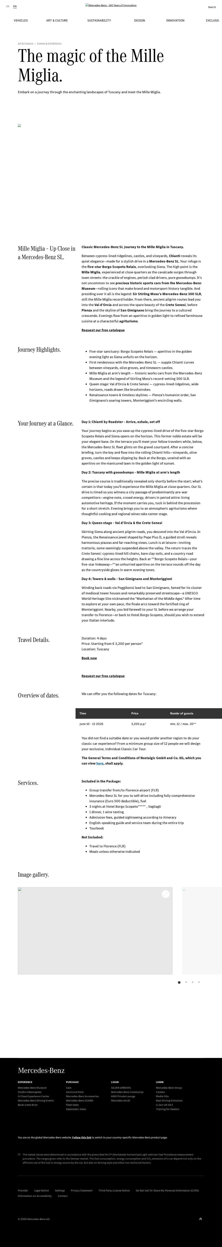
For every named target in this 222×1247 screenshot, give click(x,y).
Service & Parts (75, 1092)
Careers (160, 1092)
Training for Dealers (167, 1109)
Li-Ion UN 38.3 (164, 1105)
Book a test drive (27, 1105)
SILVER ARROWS (121, 1088)
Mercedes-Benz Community (127, 1092)
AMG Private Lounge (123, 1096)
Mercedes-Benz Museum (32, 1088)
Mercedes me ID (120, 1100)
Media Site (162, 1096)
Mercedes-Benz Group (169, 1088)
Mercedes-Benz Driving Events (36, 1100)
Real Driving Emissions (169, 1100)
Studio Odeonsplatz (29, 1092)
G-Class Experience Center (33, 1096)
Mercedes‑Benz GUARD (79, 1100)
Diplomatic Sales (76, 1109)
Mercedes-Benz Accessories (82, 1096)
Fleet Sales (72, 1105)
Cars (68, 1088)
